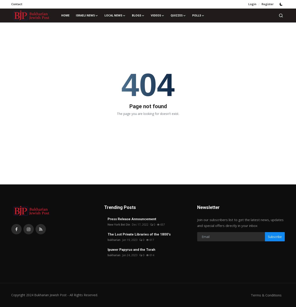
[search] (281, 15)
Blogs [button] (138, 15)
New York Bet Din (119, 224)
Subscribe (275, 237)
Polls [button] (198, 15)
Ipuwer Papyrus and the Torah (131, 250)
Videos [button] (157, 15)
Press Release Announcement (132, 219)
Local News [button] (115, 15)
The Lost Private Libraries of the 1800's (139, 234)
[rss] (41, 229)
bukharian (114, 240)
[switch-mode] (281, 4)
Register (268, 4)
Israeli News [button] (87, 15)
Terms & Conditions (266, 295)
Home (65, 15)
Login (252, 4)
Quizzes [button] (178, 15)
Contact (16, 4)
